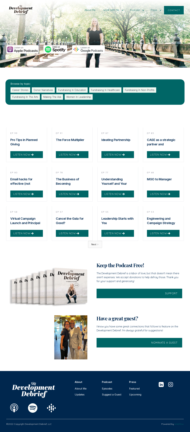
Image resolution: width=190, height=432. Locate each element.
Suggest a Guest (111, 394)
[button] (112, 10)
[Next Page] (95, 248)
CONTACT (174, 10)
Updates (80, 394)
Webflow (179, 424)
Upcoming (135, 394)
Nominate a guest (164, 346)
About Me (90, 10)
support (171, 297)
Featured (134, 388)
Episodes (107, 388)
